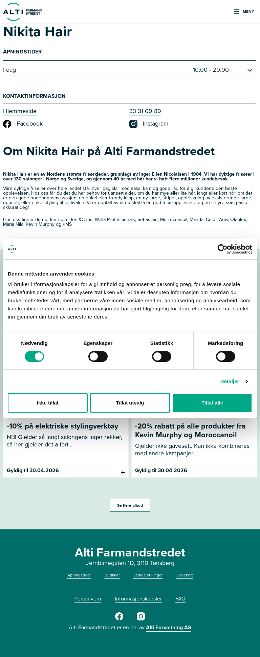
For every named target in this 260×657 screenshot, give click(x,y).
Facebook (23, 124)
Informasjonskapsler (138, 599)
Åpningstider (79, 575)
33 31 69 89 (145, 111)
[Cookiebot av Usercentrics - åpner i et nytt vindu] (222, 249)
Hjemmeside (20, 111)
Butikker (112, 575)
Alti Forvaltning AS (168, 627)
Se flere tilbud (130, 505)
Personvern (87, 599)
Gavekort (184, 575)
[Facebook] (119, 619)
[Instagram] (141, 619)
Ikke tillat (48, 403)
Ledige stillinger (148, 575)
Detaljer (229, 381)
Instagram (149, 124)
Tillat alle (212, 403)
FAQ (180, 599)
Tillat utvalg (130, 403)
